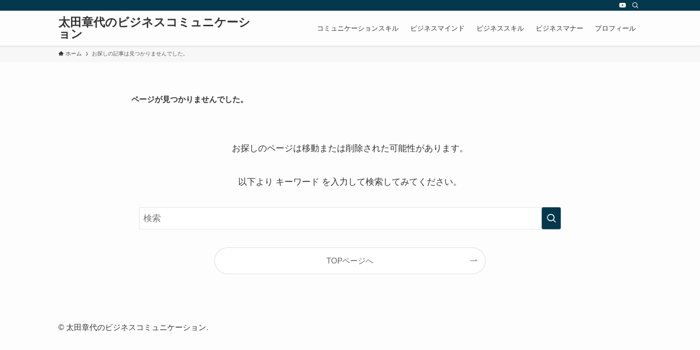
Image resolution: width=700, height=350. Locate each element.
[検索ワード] (350, 218)
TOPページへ (350, 260)
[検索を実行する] (551, 218)
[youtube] (622, 5)
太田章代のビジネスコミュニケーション (154, 28)
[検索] (635, 5)
